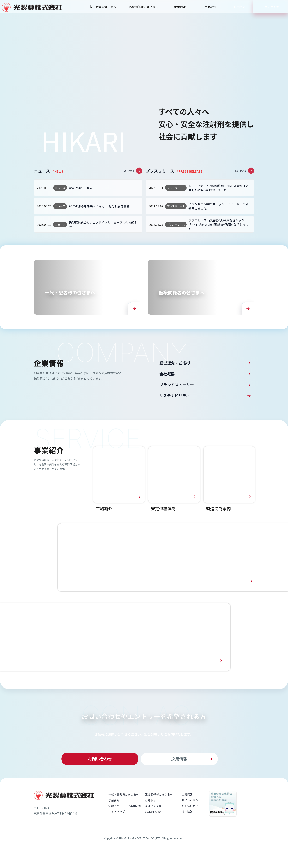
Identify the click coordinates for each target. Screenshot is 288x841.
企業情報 (180, 6)
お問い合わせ (270, 6)
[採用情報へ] (115, 650)
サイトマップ (116, 825)
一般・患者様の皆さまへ (123, 808)
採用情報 (240, 6)
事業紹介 (210, 6)
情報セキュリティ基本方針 (124, 819)
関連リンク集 (153, 819)
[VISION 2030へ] (173, 571)
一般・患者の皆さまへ (101, 6)
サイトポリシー (191, 813)
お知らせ (150, 813)
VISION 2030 (153, 825)
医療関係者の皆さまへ (143, 6)
